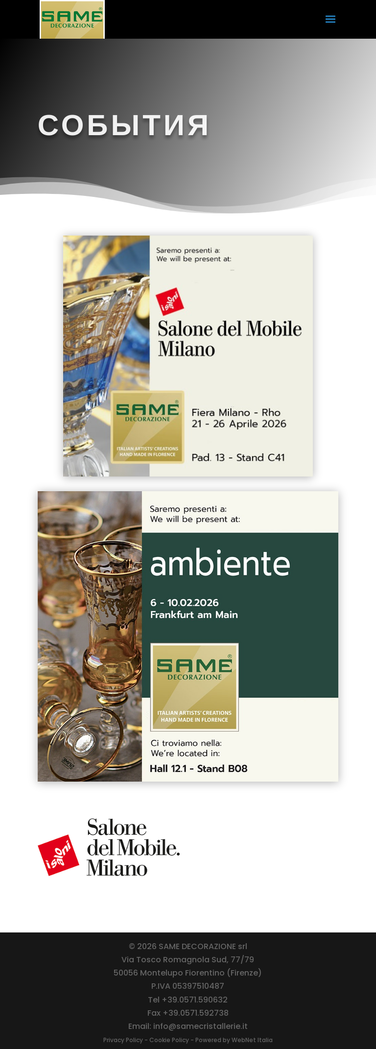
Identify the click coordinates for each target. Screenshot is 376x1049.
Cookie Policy (169, 1040)
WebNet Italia (252, 1040)
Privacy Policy (123, 1040)
